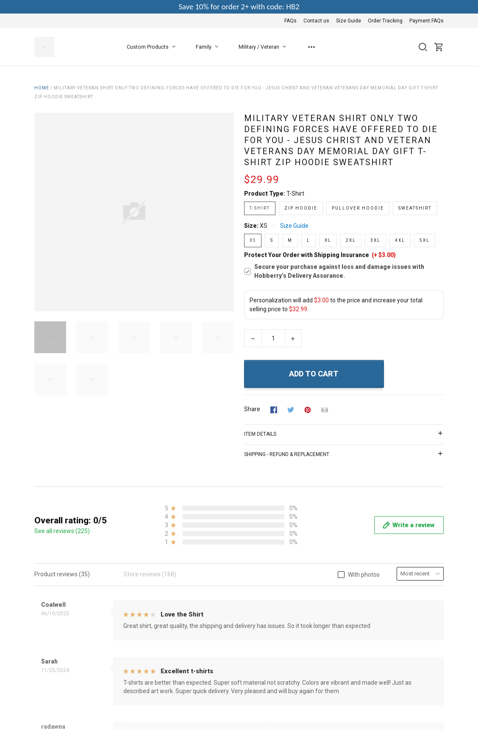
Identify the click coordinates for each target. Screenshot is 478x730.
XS (263, 225)
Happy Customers (198, 621)
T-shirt (295, 193)
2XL (351, 240)
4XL (400, 240)
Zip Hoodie (300, 208)
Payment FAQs (426, 21)
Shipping (185, 598)
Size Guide (348, 21)
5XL (425, 240)
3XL (375, 240)
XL (328, 240)
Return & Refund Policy (205, 587)
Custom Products (153, 47)
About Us (186, 553)
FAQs (290, 21)
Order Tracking (385, 21)
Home (41, 88)
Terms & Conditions (200, 564)
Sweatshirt (414, 208)
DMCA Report (425, 649)
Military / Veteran (264, 47)
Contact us (316, 21)
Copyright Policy (195, 610)
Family (209, 47)
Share (252, 409)
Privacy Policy (192, 575)
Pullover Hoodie (358, 208)
